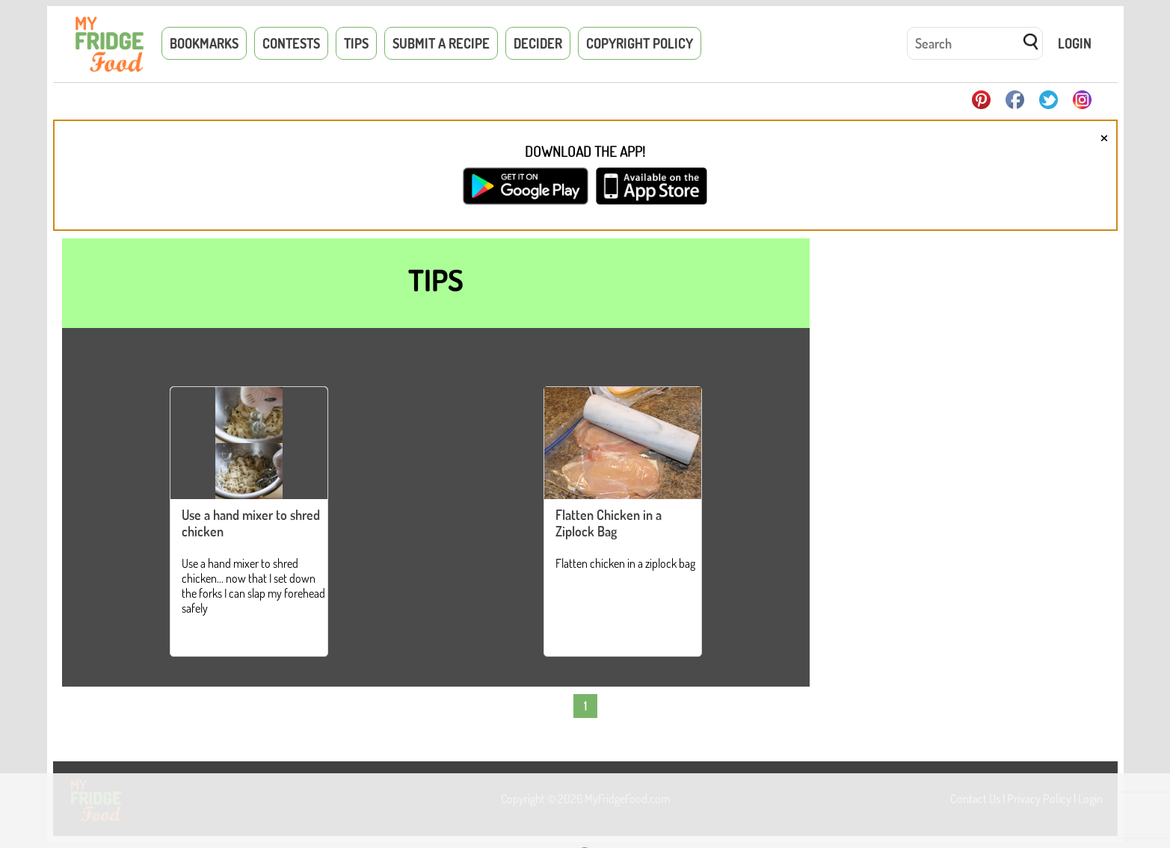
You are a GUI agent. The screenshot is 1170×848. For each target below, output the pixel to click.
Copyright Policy (639, 43)
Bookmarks (204, 43)
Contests (291, 43)
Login (1075, 43)
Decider (538, 43)
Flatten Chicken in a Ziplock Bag (608, 523)
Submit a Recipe (441, 43)
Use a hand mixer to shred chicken (251, 523)
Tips (356, 43)
